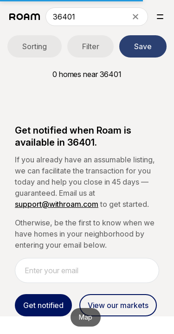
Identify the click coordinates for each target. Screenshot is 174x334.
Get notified (43, 305)
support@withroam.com (56, 204)
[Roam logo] (24, 16)
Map (85, 317)
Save (143, 46)
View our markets (118, 305)
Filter (90, 46)
